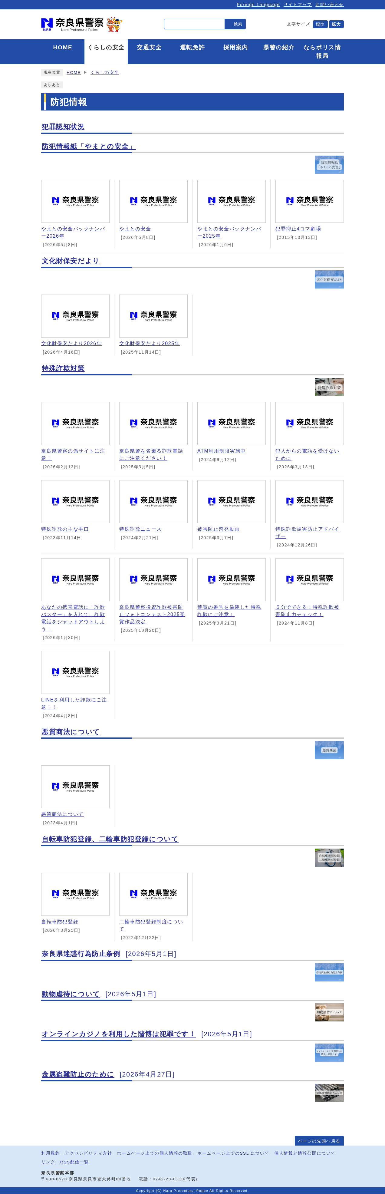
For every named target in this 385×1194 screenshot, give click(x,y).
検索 (238, 23)
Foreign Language (258, 4)
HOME (74, 72)
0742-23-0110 (168, 1179)
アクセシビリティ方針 (88, 1153)
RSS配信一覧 (74, 1162)
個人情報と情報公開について (305, 1153)
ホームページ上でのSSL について (233, 1153)
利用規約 (50, 1153)
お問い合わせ (329, 4)
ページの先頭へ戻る (319, 1141)
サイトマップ (298, 4)
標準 (320, 24)
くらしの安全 (104, 72)
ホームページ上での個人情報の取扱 (154, 1153)
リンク (48, 1162)
